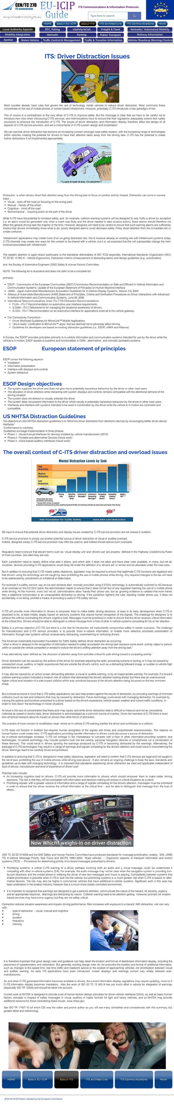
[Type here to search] (105, 16)
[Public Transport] (110, 35)
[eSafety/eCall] (81, 29)
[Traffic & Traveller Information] (103, 40)
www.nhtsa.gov (75, 1001)
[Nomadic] (52, 35)
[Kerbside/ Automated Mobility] (150, 29)
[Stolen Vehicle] (30, 40)
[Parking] (81, 35)
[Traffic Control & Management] (62, 40)
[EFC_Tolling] (52, 29)
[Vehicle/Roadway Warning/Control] (150, 40)
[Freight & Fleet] (110, 29)
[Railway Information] (150, 35)
